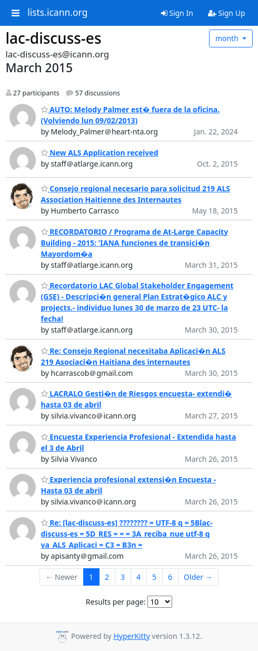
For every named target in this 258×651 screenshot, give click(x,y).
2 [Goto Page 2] (107, 577)
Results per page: (116, 602)
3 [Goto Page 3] (123, 577)
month (228, 38)
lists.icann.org (57, 12)
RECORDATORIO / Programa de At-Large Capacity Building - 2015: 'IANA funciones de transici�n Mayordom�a (135, 243)
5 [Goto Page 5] (154, 577)
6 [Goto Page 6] (170, 577)
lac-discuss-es (54, 38)
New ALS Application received (99, 153)
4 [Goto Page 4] (138, 577)
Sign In (177, 13)
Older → (198, 577)
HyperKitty (131, 636)
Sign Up (226, 13)
